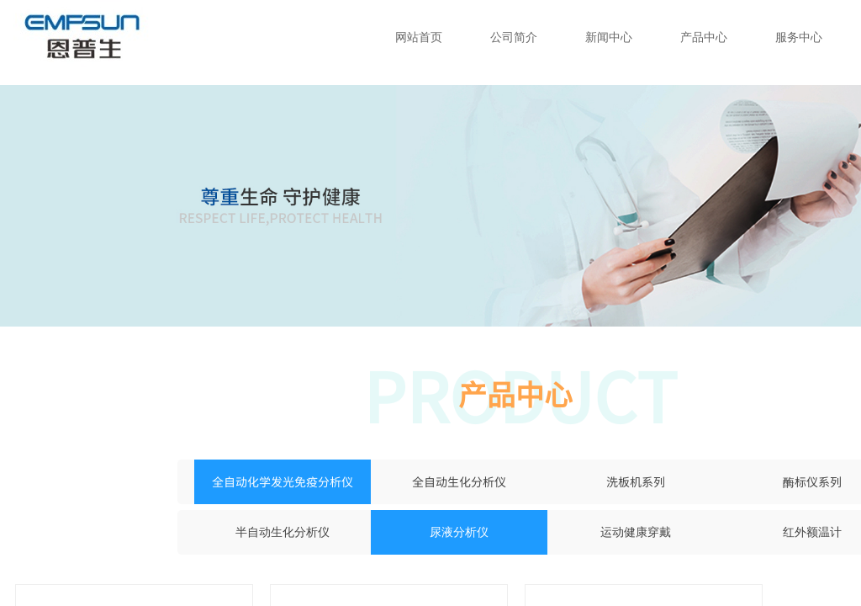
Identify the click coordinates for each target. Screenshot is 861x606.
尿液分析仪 (459, 532)
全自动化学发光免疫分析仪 (282, 481)
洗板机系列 (635, 481)
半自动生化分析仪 (282, 532)
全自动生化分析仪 (459, 481)
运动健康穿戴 (635, 532)
